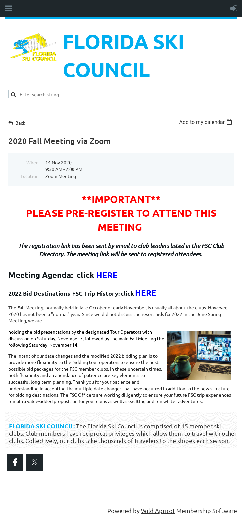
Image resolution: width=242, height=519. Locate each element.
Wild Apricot (158, 510)
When (32, 162)
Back (20, 123)
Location (30, 176)
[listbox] (206, 122)
